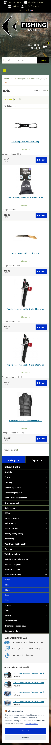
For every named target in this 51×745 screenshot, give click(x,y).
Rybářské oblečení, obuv (15, 626)
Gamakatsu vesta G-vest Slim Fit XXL (25, 421)
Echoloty (8, 605)
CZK (25, 10)
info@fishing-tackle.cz (34, 2)
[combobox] (25, 106)
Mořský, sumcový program (16, 559)
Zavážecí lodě (10, 621)
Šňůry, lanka (10, 523)
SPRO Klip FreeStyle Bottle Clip (25, 142)
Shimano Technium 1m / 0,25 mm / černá (28, 702)
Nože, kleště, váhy (38, 79)
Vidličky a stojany (12, 554)
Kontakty (13, 6)
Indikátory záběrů (12, 487)
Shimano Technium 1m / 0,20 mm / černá (28, 683)
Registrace (37, 6)
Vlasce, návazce (11, 518)
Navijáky (8, 472)
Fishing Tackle (22, 79)
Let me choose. (32, 723)
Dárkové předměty (12, 631)
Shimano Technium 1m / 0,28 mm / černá (28, 692)
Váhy (6, 600)
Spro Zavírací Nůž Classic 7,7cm (25, 253)
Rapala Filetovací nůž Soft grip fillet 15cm (25, 365)
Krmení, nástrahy (12, 503)
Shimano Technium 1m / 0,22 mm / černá (28, 673)
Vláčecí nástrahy (12, 569)
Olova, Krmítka (11, 528)
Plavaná (8, 549)
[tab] (14, 459)
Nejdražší (17, 99)
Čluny (6, 610)
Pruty (7, 477)
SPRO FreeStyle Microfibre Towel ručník (25, 197)
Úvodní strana (8, 79)
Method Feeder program (15, 498)
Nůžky (7, 590)
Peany (7, 595)
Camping (8, 482)
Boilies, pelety (10, 508)
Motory (7, 615)
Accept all (25, 731)
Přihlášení (26, 6)
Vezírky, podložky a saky (15, 544)
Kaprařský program (13, 493)
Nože (7, 585)
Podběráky (9, 539)
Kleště (7, 580)
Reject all (25, 737)
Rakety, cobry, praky (13, 534)
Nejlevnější (9, 99)
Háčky (7, 513)
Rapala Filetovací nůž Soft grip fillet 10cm (25, 309)
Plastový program (12, 564)
